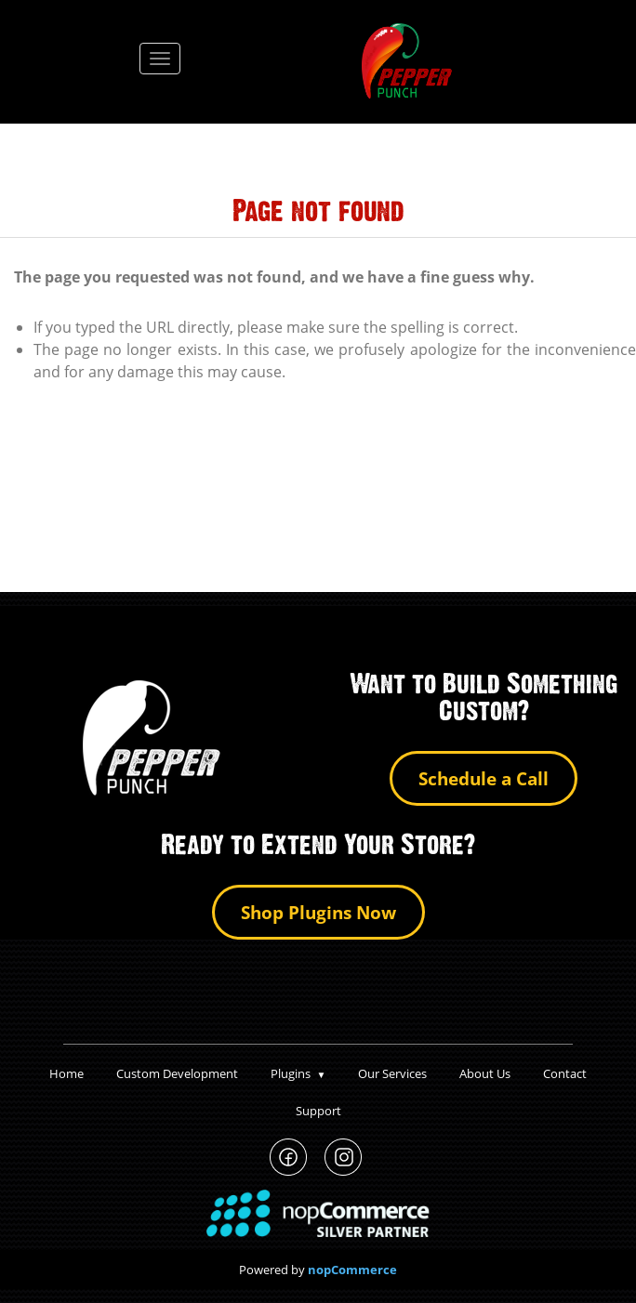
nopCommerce (352, 1270)
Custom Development (177, 1073)
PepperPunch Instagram (344, 1157)
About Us (484, 1073)
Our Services (392, 1073)
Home (66, 1073)
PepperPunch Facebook (289, 1157)
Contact (565, 1073)
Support (318, 1110)
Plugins (298, 1073)
